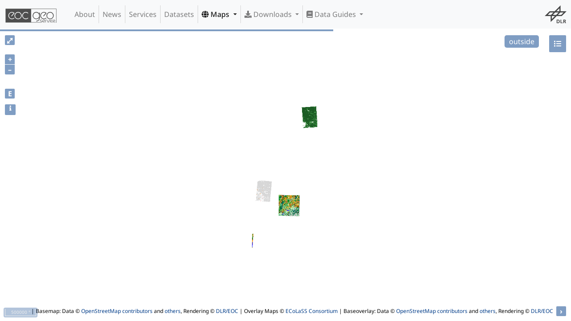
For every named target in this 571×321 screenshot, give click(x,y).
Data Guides (332, 14)
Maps (216, 14)
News (112, 14)
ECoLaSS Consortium (312, 311)
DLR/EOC (227, 311)
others (173, 311)
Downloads (269, 14)
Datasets (179, 14)
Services (143, 14)
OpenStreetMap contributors (117, 311)
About (84, 14)
